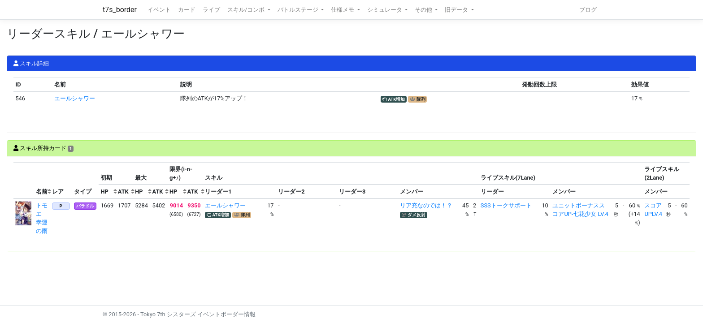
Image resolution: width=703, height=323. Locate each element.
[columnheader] (23, 180)
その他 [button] (424, 9)
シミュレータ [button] (385, 9)
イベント (159, 9)
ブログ (588, 9)
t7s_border (120, 9)
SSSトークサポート (506, 205)
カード (186, 9)
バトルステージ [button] (299, 9)
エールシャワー (74, 98)
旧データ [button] (457, 9)
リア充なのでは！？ (426, 205)
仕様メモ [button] (343, 9)
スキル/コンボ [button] (246, 9)
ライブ (211, 9)
